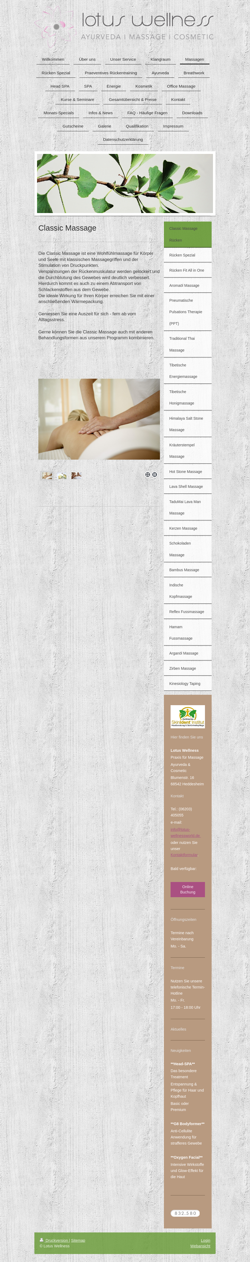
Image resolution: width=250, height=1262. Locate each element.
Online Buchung (187, 889)
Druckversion (54, 1240)
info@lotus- (180, 829)
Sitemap (78, 1240)
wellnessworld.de (186, 836)
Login (205, 1240)
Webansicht (200, 1246)
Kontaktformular (184, 855)
